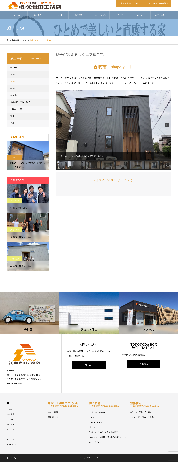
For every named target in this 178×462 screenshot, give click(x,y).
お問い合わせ (161, 15)
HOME (8, 403)
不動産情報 (53, 417)
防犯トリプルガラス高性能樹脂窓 (103, 432)
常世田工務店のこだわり (63, 404)
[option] (28, 155)
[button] (60, 125)
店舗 (12, 123)
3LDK (12, 81)
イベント (140, 15)
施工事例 (79, 15)
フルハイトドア (96, 422)
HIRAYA (14, 67)
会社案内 (38, 15)
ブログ (120, 15)
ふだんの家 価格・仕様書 (142, 417)
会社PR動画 (53, 412)
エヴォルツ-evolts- (97, 412)
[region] (113, 130)
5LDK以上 (14, 95)
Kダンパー (93, 417)
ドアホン (93, 427)
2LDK (12, 74)
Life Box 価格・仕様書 (140, 412)
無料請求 (143, 364)
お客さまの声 (16, 109)
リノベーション (99, 15)
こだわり (58, 15)
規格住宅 (146, 404)
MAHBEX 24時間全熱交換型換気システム (108, 437)
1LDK (12, 116)
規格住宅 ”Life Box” (20, 102)
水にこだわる (95, 442)
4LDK (12, 88)
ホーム (17, 15)
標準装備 (104, 404)
